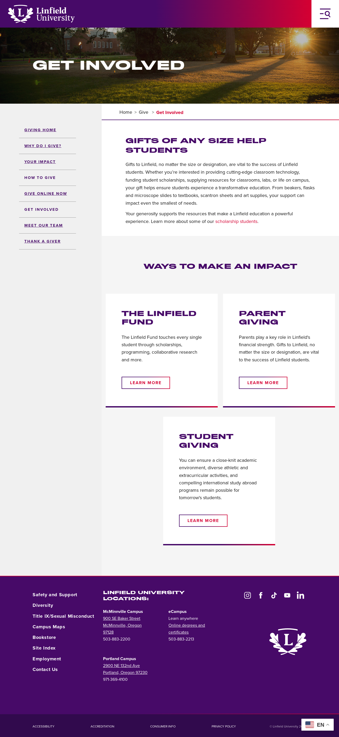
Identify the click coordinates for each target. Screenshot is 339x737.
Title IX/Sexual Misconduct (63, 616)
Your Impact (40, 162)
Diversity (43, 605)
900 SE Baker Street (121, 618)
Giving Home (40, 130)
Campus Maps (49, 627)
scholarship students (236, 221)
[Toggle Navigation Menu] (325, 14)
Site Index (44, 648)
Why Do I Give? (42, 146)
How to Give (40, 178)
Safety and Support (55, 595)
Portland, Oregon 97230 (125, 672)
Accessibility (44, 726)
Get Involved (41, 209)
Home (125, 112)
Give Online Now (45, 193)
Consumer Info (163, 726)
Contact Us (45, 669)
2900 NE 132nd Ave (121, 665)
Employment (47, 659)
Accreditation (102, 726)
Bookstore (44, 637)
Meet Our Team (43, 225)
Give (144, 112)
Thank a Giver (42, 241)
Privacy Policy (224, 726)
